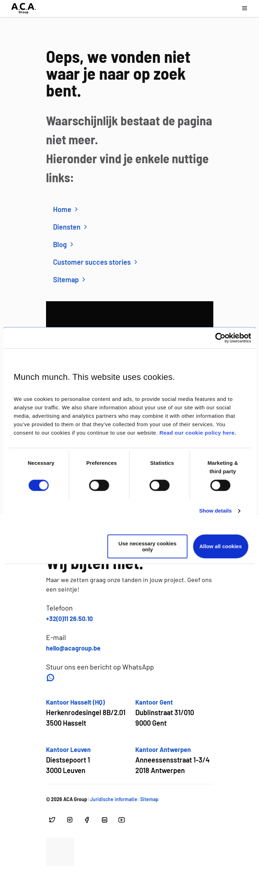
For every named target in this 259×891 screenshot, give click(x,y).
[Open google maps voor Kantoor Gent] (164, 713)
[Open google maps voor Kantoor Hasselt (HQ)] (85, 713)
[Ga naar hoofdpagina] (23, 8)
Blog (64, 244)
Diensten (71, 227)
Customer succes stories (96, 262)
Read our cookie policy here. (198, 433)
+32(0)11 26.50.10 (69, 618)
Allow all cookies (220, 546)
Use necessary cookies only (147, 546)
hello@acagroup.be (73, 648)
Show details (215, 511)
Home (66, 209)
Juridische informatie (113, 799)
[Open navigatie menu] (244, 8)
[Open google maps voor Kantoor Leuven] (68, 760)
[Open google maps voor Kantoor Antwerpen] (172, 760)
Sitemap (70, 279)
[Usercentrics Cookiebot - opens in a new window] (220, 337)
